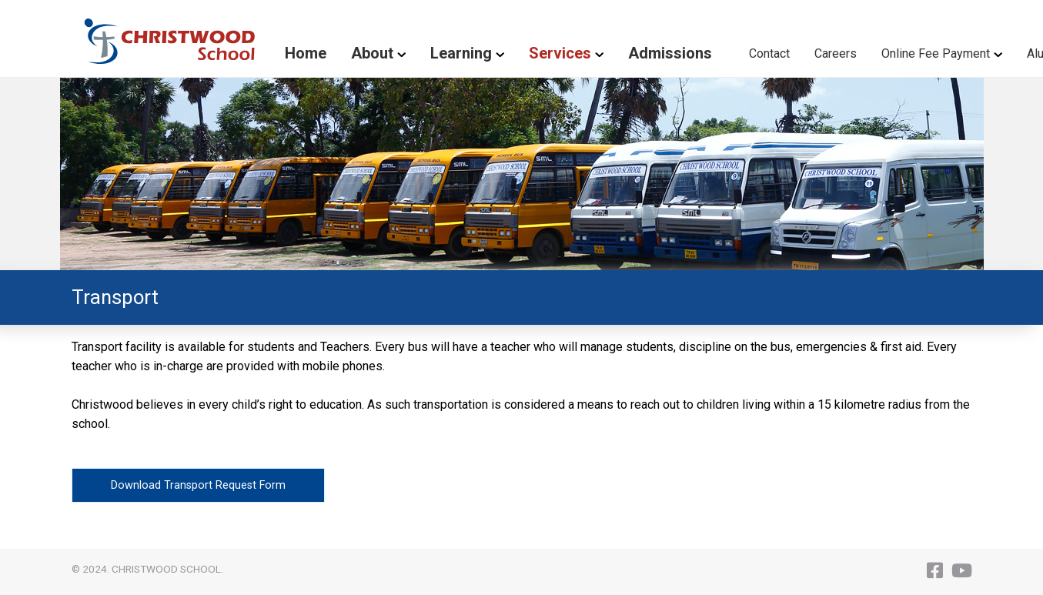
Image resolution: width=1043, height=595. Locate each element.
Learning (461, 53)
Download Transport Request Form (198, 485)
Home (305, 53)
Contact (769, 53)
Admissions (670, 53)
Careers (835, 53)
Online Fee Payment (935, 53)
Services (560, 53)
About (372, 53)
